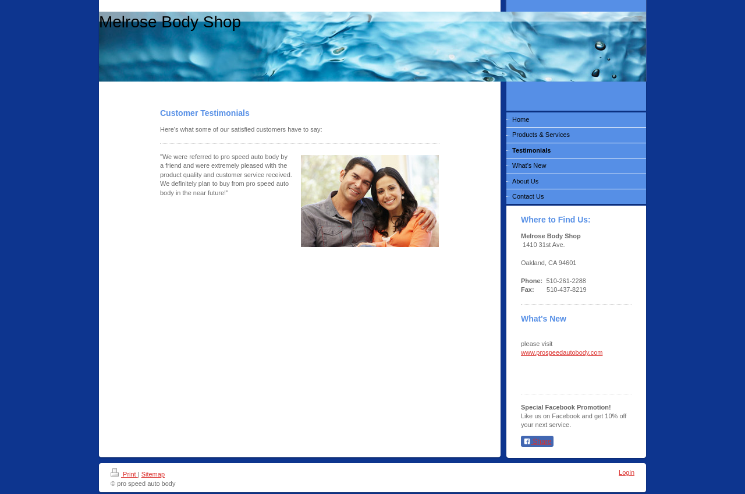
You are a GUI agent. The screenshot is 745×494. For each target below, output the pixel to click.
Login (626, 472)
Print (124, 474)
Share (537, 441)
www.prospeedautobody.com (561, 352)
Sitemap (153, 474)
